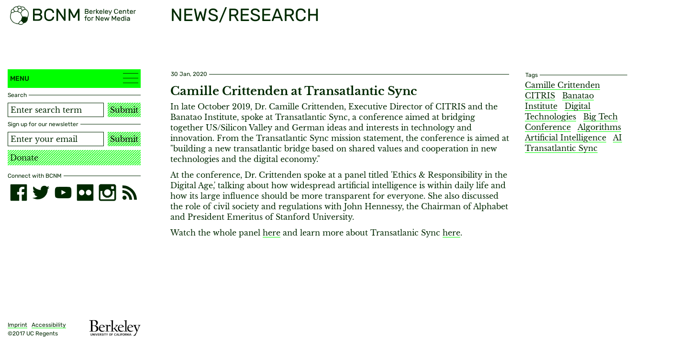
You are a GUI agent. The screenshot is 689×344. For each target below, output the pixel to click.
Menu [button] (74, 78)
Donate (24, 157)
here (271, 232)
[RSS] (130, 193)
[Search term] (56, 110)
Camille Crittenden (562, 85)
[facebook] (19, 193)
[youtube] (63, 193)
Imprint (17, 325)
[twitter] (41, 193)
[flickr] (85, 193)
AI (617, 137)
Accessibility (49, 325)
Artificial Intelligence (565, 137)
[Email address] (56, 139)
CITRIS (540, 95)
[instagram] (107, 193)
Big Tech (600, 116)
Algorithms (599, 127)
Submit (124, 110)
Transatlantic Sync (561, 148)
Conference (548, 127)
